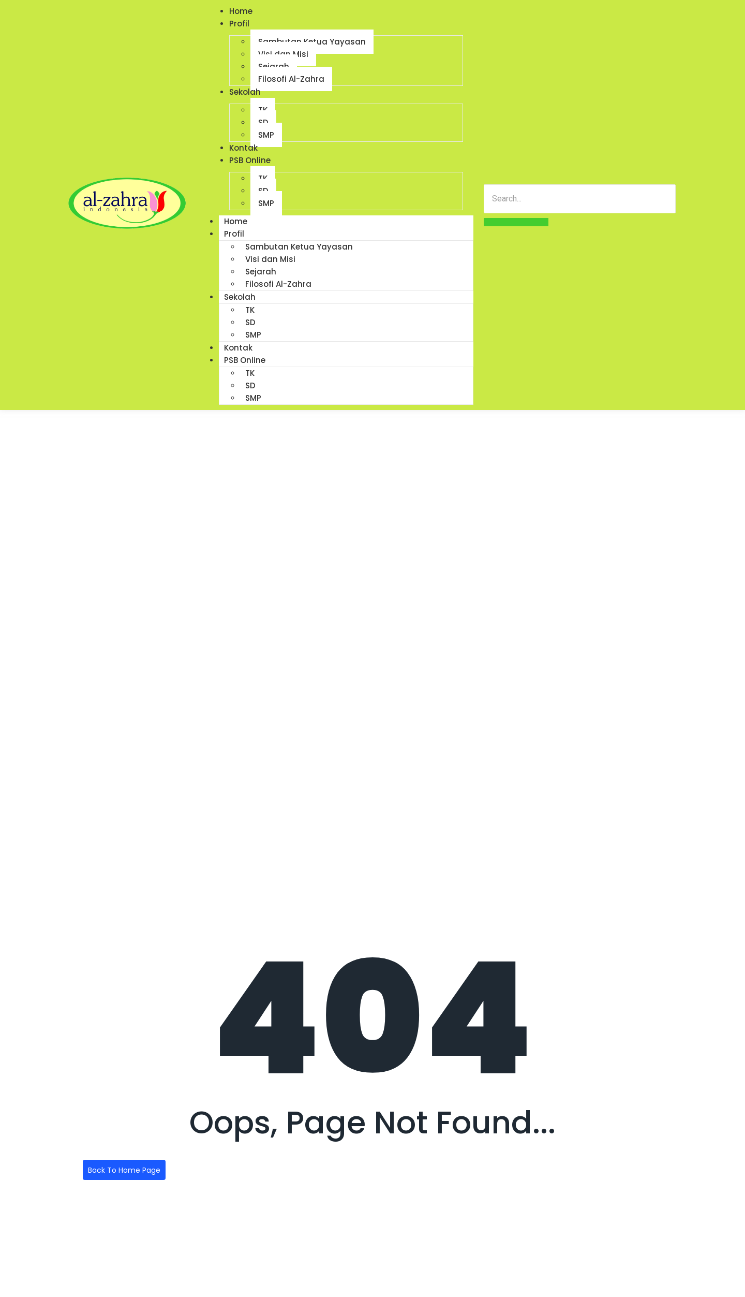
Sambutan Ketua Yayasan (299, 246)
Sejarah (260, 271)
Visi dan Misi (270, 259)
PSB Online (250, 160)
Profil (239, 23)
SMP (266, 134)
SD (250, 322)
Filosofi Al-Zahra (291, 79)
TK (250, 309)
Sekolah (245, 91)
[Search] (580, 198)
